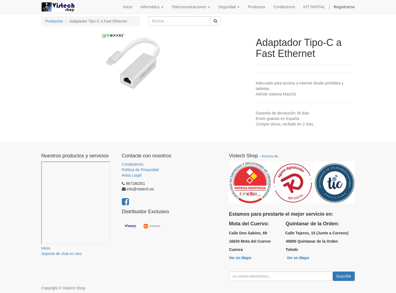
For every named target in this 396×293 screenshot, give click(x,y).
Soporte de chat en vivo (61, 253)
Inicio (45, 248)
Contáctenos (133, 164)
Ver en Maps (240, 258)
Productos (54, 21)
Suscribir (343, 276)
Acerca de (270, 156)
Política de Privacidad (140, 170)
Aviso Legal (132, 175)
